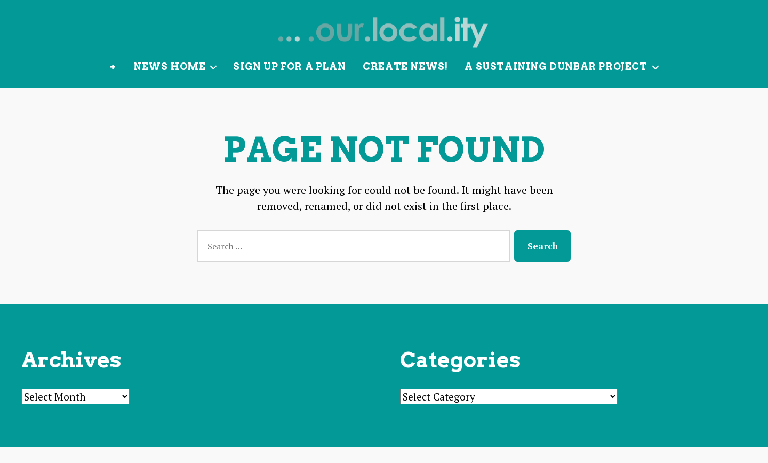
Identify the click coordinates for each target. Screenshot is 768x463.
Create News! (405, 82)
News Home (169, 82)
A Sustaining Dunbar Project (556, 82)
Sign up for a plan (289, 82)
